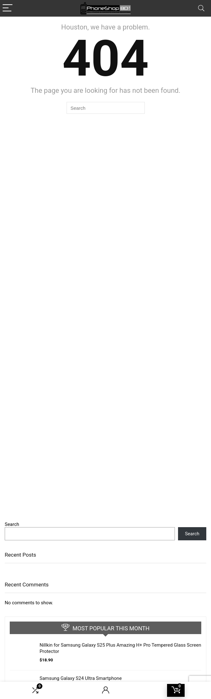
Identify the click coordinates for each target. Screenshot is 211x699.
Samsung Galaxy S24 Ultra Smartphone (81, 678)
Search (12, 524)
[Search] (201, 8)
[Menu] (7, 8)
